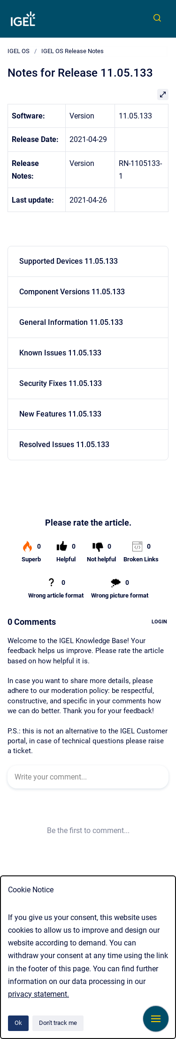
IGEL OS (19, 51)
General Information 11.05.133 (71, 322)
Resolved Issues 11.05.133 (64, 444)
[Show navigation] (155, 1018)
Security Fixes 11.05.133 (60, 383)
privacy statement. (38, 994)
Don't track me (58, 1022)
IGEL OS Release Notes (72, 51)
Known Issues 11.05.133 (60, 352)
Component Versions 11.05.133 (72, 291)
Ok (18, 1022)
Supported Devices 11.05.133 (68, 261)
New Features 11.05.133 (60, 413)
